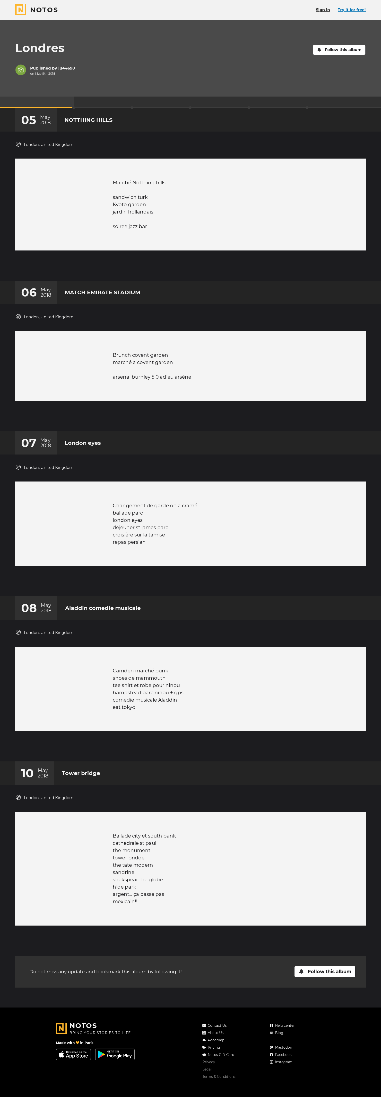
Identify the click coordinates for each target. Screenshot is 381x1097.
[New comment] (199, 268)
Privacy (208, 1076)
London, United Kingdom (44, 144)
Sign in (323, 10)
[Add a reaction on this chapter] (181, 268)
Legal (207, 1084)
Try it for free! (352, 10)
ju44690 (66, 68)
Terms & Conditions (218, 1091)
